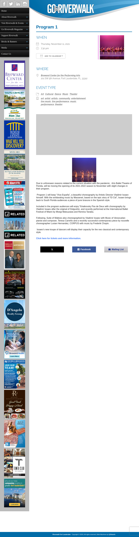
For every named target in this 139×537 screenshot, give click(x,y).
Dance (58, 94)
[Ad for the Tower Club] (14, 463)
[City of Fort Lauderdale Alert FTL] (14, 195)
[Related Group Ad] (14, 225)
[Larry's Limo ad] (14, 284)
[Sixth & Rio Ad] (14, 165)
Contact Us (6, 54)
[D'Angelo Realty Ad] (14, 314)
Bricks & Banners (9, 41)
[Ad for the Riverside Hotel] (14, 404)
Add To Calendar (50, 56)
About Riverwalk (8, 17)
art (42, 98)
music (73, 101)
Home (4, 11)
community (64, 98)
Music (65, 94)
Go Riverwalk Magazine (12, 29)
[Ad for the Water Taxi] (14, 105)
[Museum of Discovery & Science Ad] (14, 135)
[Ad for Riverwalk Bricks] (14, 433)
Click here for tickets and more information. (58, 238)
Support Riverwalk (9, 35)
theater (59, 104)
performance (47, 104)
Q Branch (112, 534)
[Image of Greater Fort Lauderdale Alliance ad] (14, 493)
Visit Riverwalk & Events (12, 23)
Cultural (49, 94)
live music (46, 101)
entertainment (78, 98)
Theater (73, 94)
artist (47, 98)
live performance (60, 101)
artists (54, 98)
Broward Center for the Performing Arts (60, 75)
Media (4, 48)
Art (42, 94)
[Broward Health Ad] (14, 344)
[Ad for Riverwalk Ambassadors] (14, 374)
